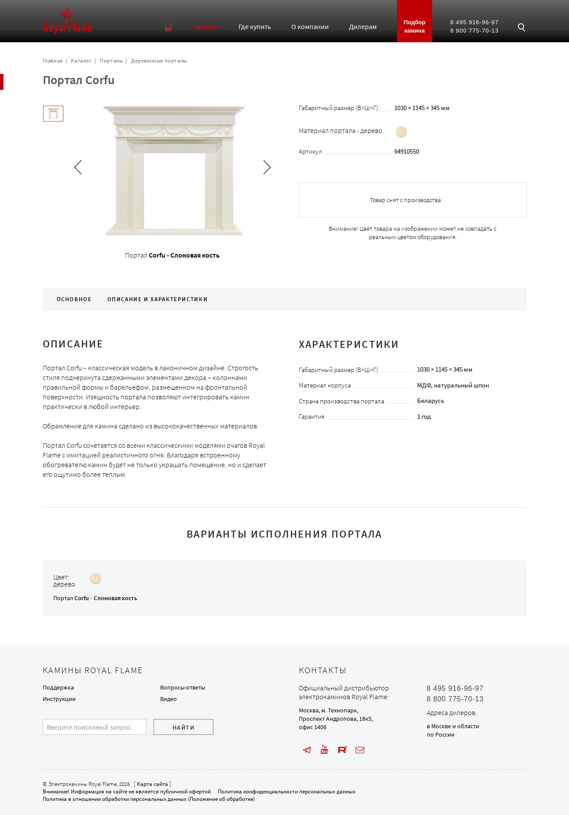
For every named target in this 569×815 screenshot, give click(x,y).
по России (441, 734)
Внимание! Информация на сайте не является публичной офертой (127, 791)
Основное (74, 299)
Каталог (81, 60)
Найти (184, 727)
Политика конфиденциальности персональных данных (287, 791)
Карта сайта (152, 784)
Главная (53, 60)
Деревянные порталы (159, 60)
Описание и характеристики (157, 299)
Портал (95, 598)
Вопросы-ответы (182, 687)
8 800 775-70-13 (474, 30)
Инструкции (59, 699)
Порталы (111, 60)
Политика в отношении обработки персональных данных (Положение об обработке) (149, 799)
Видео (168, 699)
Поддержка (58, 687)
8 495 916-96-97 (474, 22)
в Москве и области (453, 726)
